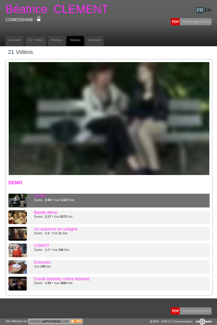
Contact (94, 40)
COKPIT (41, 245)
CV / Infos (35, 40)
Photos (56, 40)
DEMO (40, 196)
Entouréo (42, 262)
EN (208, 10)
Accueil (14, 40)
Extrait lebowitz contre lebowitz (62, 279)
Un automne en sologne (55, 229)
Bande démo (45, 212)
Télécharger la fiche (196, 22)
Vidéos (75, 40)
